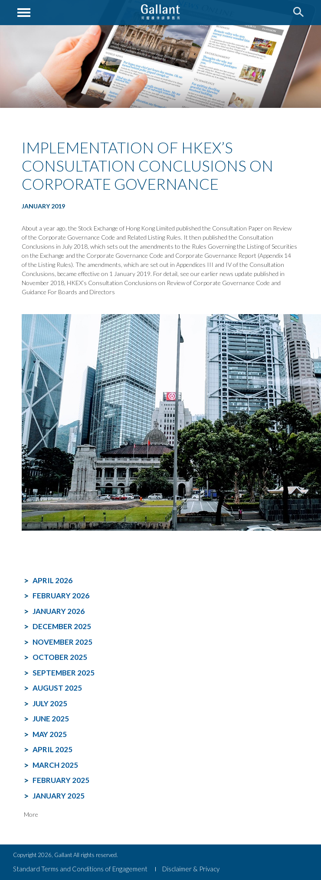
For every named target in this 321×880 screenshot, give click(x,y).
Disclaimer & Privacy (190, 869)
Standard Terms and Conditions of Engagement (80, 869)
